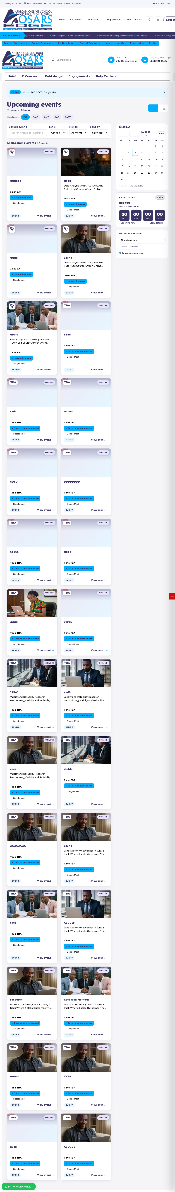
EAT (25, 117)
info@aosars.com (12, 3)
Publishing (94, 19)
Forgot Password (90, 43)
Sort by (95, 127)
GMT (46, 117)
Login (108, 43)
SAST (68, 117)
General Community (53, 3)
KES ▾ (156, 3)
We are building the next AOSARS (35, 36)
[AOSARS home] (27, 19)
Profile (153, 43)
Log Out (120, 43)
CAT (57, 117)
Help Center (166, 3)
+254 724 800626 (33, 3)
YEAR (161, 134)
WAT (35, 117)
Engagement (114, 19)
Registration (137, 43)
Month (73, 127)
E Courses (76, 19)
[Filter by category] (142, 240)
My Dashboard (66, 43)
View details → (157, 223)
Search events (18, 127)
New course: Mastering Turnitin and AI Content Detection (130, 36)
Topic (52, 127)
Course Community (72, 3)
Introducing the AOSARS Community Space (78, 36)
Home (62, 19)
